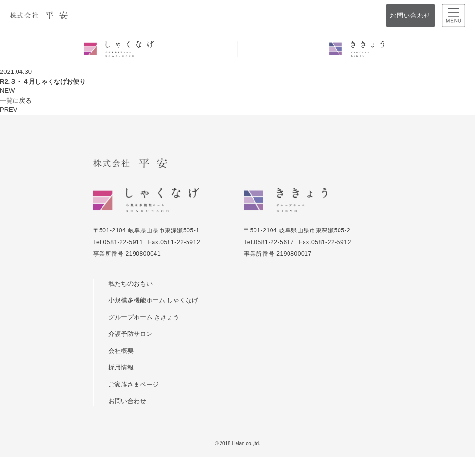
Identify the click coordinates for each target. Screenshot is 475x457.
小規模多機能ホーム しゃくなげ (153, 300)
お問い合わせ (410, 15)
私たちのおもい (130, 283)
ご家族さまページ (133, 384)
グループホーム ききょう (143, 317)
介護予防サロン (130, 333)
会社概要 (121, 350)
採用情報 (121, 367)
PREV (8, 109)
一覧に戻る (16, 100)
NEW (7, 90)
